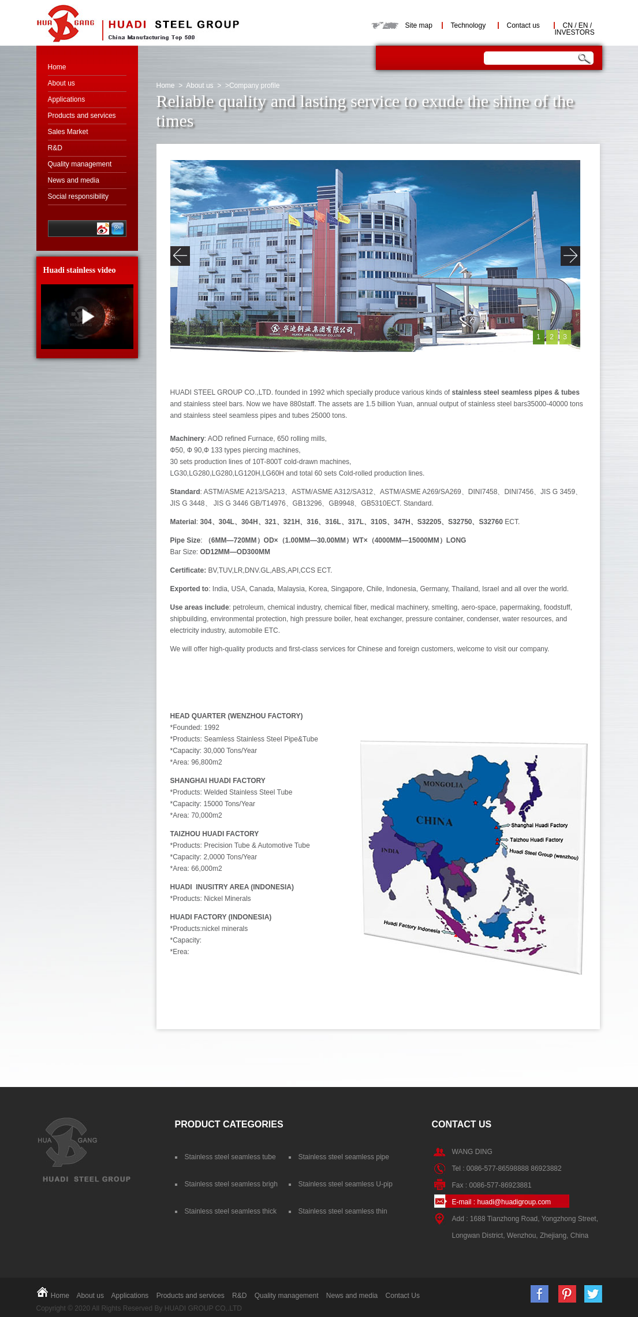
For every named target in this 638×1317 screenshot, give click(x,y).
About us (61, 83)
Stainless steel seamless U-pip (346, 1184)
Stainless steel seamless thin (343, 1211)
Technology (468, 25)
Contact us (523, 25)
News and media (73, 180)
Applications (66, 99)
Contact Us (403, 1296)
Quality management (80, 164)
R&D (55, 148)
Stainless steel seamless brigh (231, 1184)
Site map (418, 25)
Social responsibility (78, 196)
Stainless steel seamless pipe (344, 1157)
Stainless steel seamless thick (231, 1211)
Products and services (82, 116)
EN (583, 25)
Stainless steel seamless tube (230, 1157)
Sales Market (68, 132)
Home (57, 67)
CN (568, 25)
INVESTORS (575, 32)
